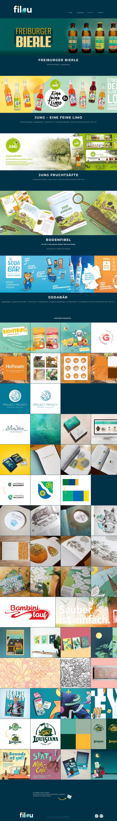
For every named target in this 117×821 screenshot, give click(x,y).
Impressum (50, 817)
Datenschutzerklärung (62, 817)
